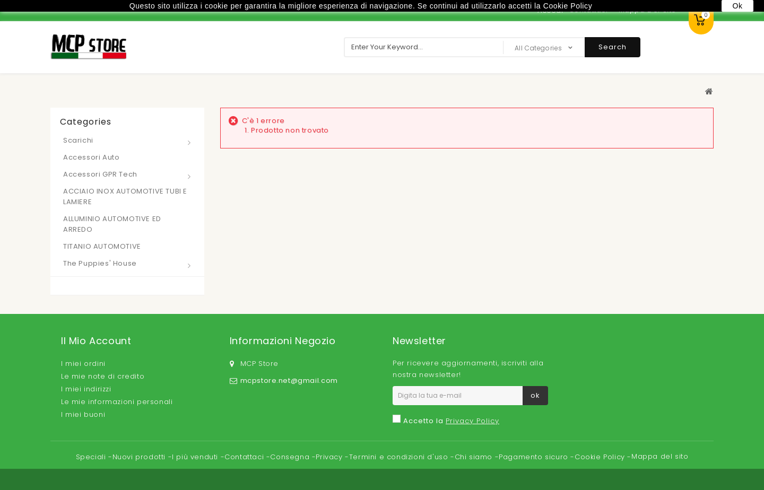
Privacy (330, 457)
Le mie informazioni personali (116, 402)
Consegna (290, 457)
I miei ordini (83, 363)
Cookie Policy (601, 457)
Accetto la (451, 421)
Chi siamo (475, 457)
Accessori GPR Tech (100, 174)
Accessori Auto (91, 157)
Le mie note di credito (102, 376)
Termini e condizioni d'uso (399, 457)
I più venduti (196, 457)
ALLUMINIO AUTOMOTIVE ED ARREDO (112, 224)
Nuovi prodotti (140, 457)
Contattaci (245, 457)
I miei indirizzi (86, 389)
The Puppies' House (100, 263)
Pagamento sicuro (534, 457)
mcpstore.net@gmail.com (289, 380)
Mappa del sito (659, 456)
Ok (737, 6)
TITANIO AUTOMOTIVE (102, 246)
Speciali (92, 457)
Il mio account (96, 340)
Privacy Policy (472, 421)
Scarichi (78, 140)
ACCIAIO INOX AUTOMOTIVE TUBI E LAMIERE (125, 196)
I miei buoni (83, 414)
